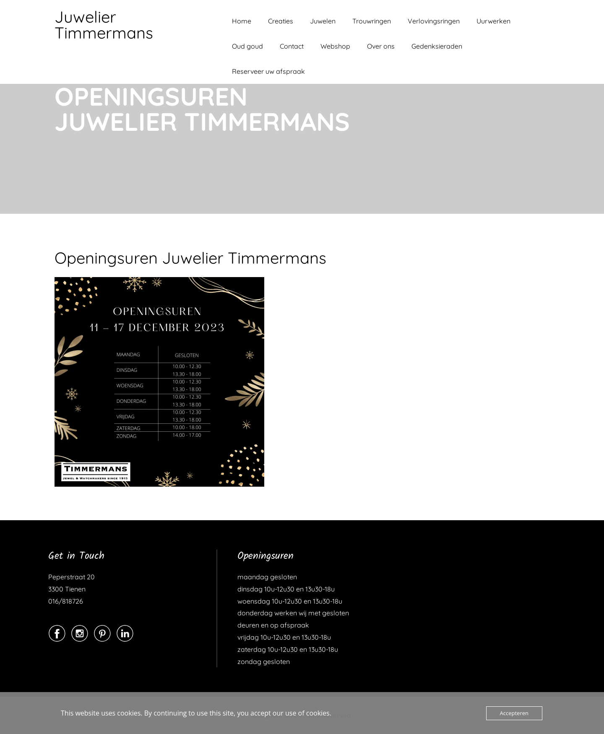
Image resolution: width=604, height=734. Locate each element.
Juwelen (323, 21)
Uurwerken (493, 21)
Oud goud (247, 46)
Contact (292, 46)
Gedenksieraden (436, 46)
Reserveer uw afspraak (268, 71)
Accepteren (514, 713)
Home (241, 21)
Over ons (381, 46)
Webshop (335, 46)
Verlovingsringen (434, 21)
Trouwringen (371, 21)
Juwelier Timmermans (104, 25)
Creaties (280, 21)
